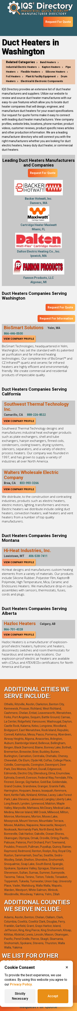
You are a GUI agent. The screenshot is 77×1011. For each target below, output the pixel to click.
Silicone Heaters (55, 71)
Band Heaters (48, 62)
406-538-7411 (38, 556)
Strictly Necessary (20, 996)
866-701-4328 (13, 629)
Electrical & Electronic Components (42, 81)
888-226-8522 (36, 414)
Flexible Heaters (30, 71)
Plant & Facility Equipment (41, 76)
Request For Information (56, 318)
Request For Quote (58, 21)
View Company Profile (19, 338)
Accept (53, 996)
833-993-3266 (29, 483)
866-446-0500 (13, 333)
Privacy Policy (21, 984)
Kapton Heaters (51, 67)
